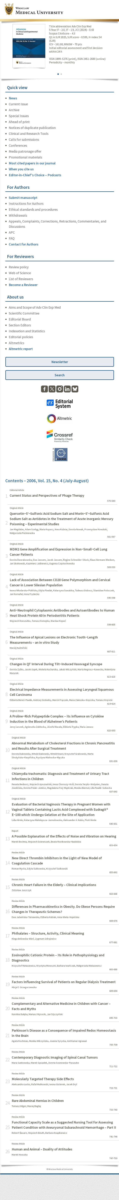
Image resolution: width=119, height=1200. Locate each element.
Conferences (18, 145)
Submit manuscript (23, 197)
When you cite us (21, 169)
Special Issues (19, 116)
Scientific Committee (24, 313)
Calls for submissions (24, 139)
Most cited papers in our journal (32, 163)
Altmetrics (16, 343)
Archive (14, 110)
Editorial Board (20, 319)
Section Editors (20, 325)
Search (60, 375)
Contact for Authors (23, 244)
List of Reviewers (21, 279)
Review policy (19, 267)
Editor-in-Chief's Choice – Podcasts (35, 175)
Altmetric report (21, 349)
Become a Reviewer (23, 285)
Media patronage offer (25, 151)
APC (12, 232)
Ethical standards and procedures (33, 209)
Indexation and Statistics (27, 331)
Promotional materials (25, 157)
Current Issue (18, 104)
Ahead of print (19, 122)
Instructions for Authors (26, 203)
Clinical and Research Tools (28, 133)
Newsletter (59, 362)
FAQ (12, 238)
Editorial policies (21, 337)
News (13, 98)
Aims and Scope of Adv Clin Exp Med (35, 307)
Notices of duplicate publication (32, 127)
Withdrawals (18, 215)
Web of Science (20, 273)
